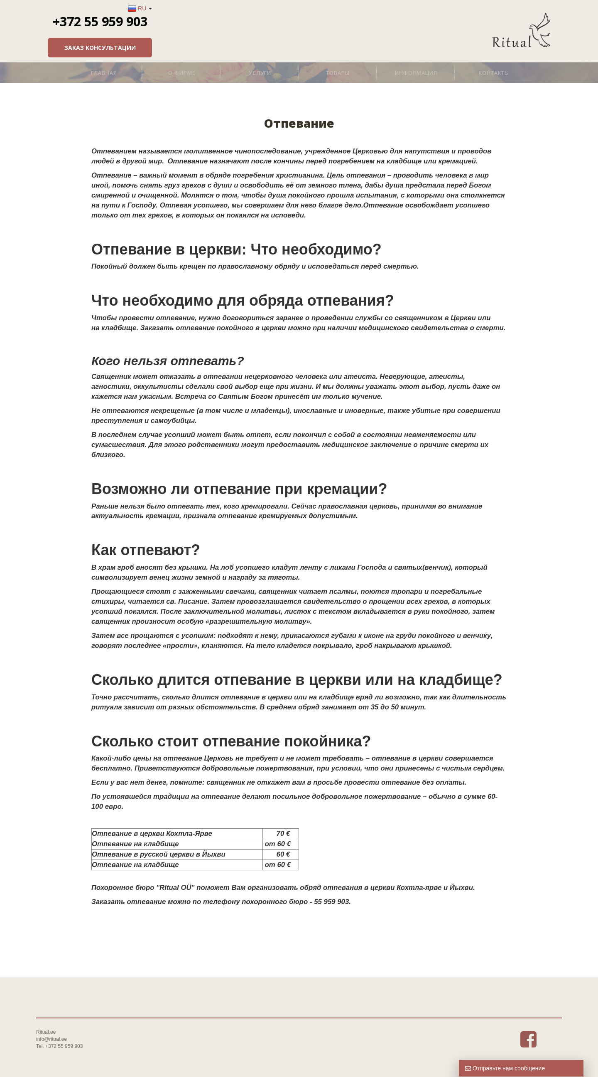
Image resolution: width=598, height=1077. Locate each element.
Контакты (494, 73)
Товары (338, 73)
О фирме (182, 73)
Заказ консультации (498, 48)
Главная (104, 73)
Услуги (260, 73)
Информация (416, 73)
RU (540, 8)
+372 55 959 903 (498, 21)
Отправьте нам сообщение (505, 1068)
